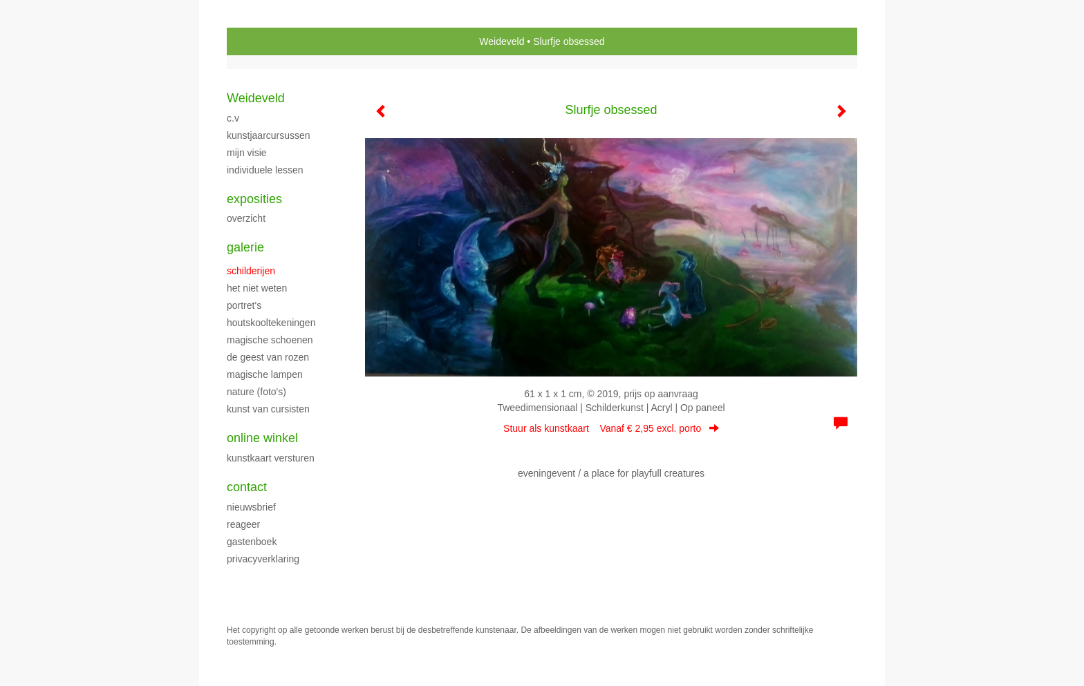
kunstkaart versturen (271, 458)
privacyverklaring (263, 558)
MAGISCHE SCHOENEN (270, 339)
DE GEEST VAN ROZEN (268, 357)
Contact (247, 487)
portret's (244, 305)
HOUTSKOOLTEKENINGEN (271, 322)
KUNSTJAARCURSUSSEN (268, 135)
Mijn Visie (247, 152)
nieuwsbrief (251, 507)
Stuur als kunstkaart (611, 428)
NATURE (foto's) (256, 391)
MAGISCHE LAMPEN (265, 374)
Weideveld (501, 41)
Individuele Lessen (265, 169)
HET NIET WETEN (257, 288)
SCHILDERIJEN (251, 270)
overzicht (246, 218)
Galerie (245, 247)
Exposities (254, 199)
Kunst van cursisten (268, 409)
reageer (243, 524)
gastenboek (252, 541)
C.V (233, 118)
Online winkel (262, 438)
